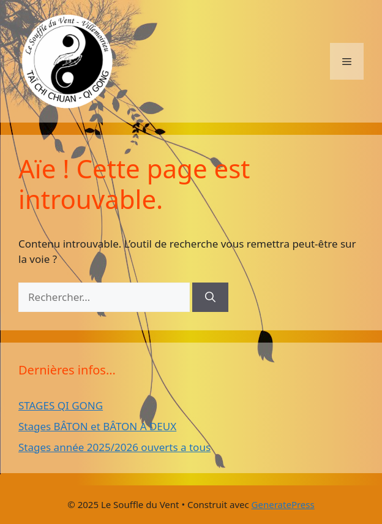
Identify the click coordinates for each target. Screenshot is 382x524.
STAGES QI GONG (60, 405)
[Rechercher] (210, 297)
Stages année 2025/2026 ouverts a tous (114, 447)
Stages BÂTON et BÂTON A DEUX (97, 426)
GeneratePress (283, 504)
